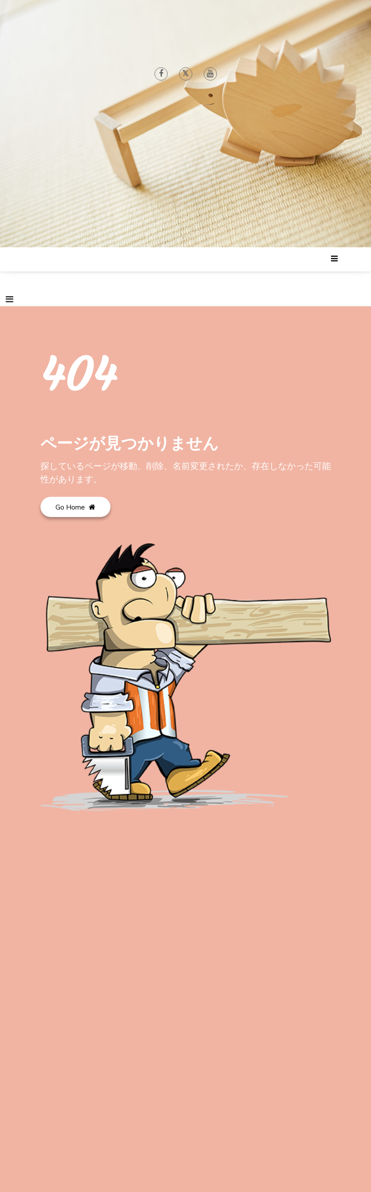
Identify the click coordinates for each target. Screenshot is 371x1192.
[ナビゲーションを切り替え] (9, 299)
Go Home (75, 506)
